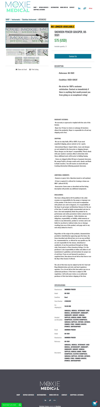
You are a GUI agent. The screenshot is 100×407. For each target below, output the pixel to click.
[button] (35, 7)
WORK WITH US (64, 7)
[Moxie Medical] (50, 385)
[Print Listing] (34, 69)
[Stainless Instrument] (29, 19)
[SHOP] (8, 19)
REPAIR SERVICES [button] (43, 7)
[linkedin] (79, 8)
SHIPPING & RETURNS (39, 10)
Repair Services (28, 395)
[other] (85, 8)
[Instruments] (16, 19)
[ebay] (91, 8)
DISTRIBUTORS (55, 7)
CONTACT (71, 7)
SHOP (34, 7)
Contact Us (73, 56)
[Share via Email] (21, 69)
